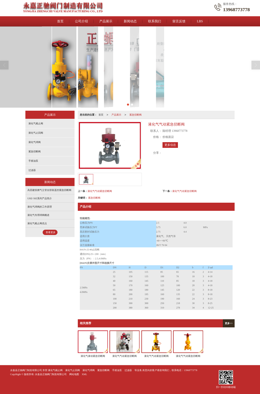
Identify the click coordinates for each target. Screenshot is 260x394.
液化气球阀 (34, 142)
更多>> (229, 323)
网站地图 (74, 374)
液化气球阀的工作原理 (39, 206)
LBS (200, 21)
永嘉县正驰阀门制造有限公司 (51, 374)
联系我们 (154, 21)
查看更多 (50, 232)
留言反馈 (178, 21)
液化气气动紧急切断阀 (100, 191)
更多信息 (170, 144)
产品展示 (105, 21)
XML (84, 374)
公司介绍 (81, 21)
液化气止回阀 (35, 132)
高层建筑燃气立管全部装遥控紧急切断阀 (49, 190)
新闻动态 (130, 21)
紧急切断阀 (135, 114)
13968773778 (190, 370)
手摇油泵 (33, 160)
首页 (60, 21)
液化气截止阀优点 (37, 223)
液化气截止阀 (35, 123)
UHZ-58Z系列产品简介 (39, 198)
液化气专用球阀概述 (38, 215)
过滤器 (32, 170)
